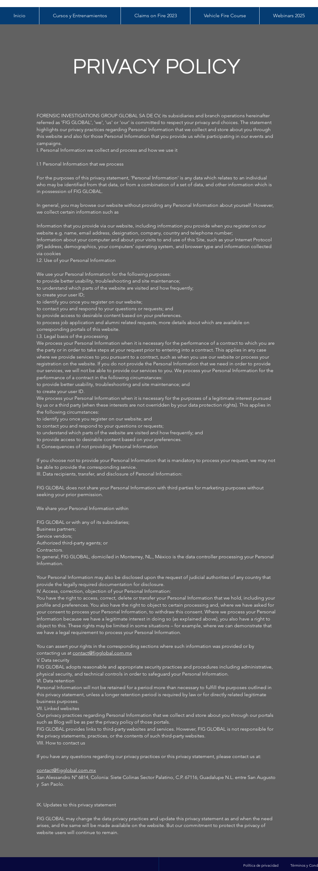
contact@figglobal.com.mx (102, 653)
